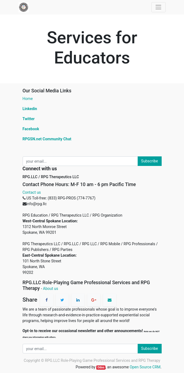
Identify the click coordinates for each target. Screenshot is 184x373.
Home (28, 98)
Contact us (32, 192)
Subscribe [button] (149, 161)
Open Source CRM (145, 367)
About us (50, 288)
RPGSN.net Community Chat (47, 139)
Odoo (101, 367)
